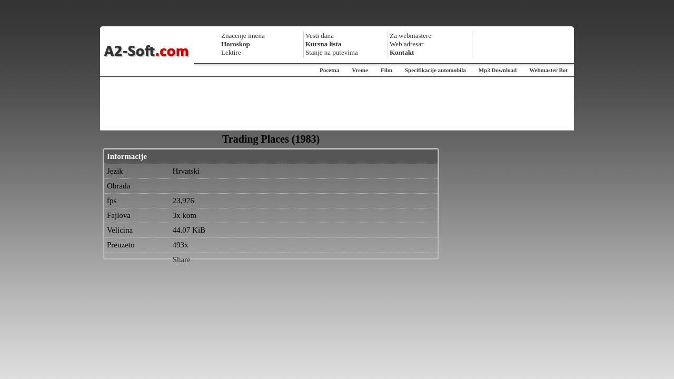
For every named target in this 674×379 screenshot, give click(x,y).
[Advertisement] (337, 103)
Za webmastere (410, 35)
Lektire (231, 52)
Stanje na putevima (331, 52)
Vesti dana (319, 35)
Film (386, 70)
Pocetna (329, 70)
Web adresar (406, 44)
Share (182, 259)
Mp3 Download (498, 70)
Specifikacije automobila (435, 70)
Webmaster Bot (548, 70)
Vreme (360, 70)
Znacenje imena (243, 35)
